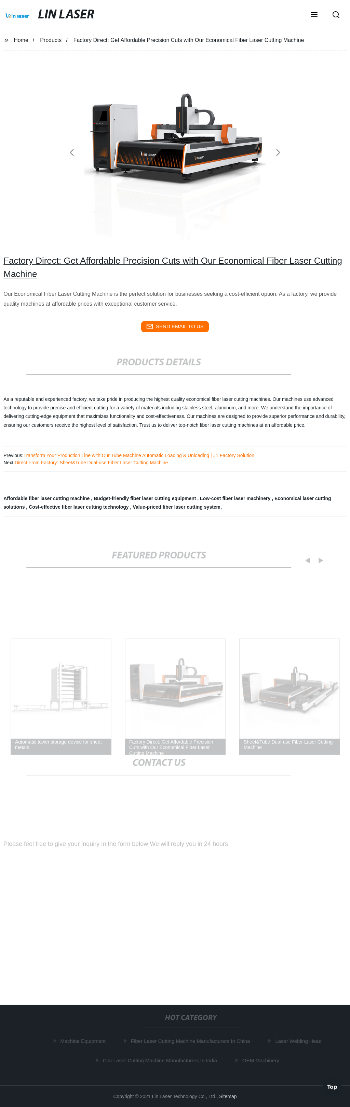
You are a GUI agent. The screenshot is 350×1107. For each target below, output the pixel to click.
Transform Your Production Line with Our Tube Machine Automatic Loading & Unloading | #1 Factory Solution (139, 455)
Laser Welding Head (299, 1041)
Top (332, 1086)
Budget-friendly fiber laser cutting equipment (145, 498)
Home (21, 40)
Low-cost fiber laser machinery (236, 498)
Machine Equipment (84, 1041)
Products (51, 40)
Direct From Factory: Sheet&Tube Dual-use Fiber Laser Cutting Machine (91, 462)
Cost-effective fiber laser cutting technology (79, 507)
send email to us (175, 326)
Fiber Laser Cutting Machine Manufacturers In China (191, 1041)
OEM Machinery (261, 1060)
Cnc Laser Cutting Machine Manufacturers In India (161, 1060)
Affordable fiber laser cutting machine (47, 498)
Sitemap (228, 1096)
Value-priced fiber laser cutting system (176, 507)
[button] (314, 15)
